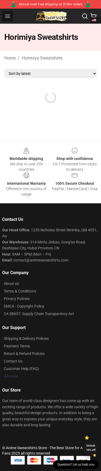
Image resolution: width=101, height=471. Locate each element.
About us (11, 283)
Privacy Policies (17, 298)
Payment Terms (17, 346)
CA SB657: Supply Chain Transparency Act (39, 314)
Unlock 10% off (91, 447)
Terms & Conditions (20, 291)
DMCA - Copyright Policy (24, 306)
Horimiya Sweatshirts (42, 58)
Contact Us (13, 361)
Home (10, 58)
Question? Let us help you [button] (76, 464)
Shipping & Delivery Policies (26, 338)
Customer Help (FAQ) (21, 369)
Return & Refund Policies (24, 353)
